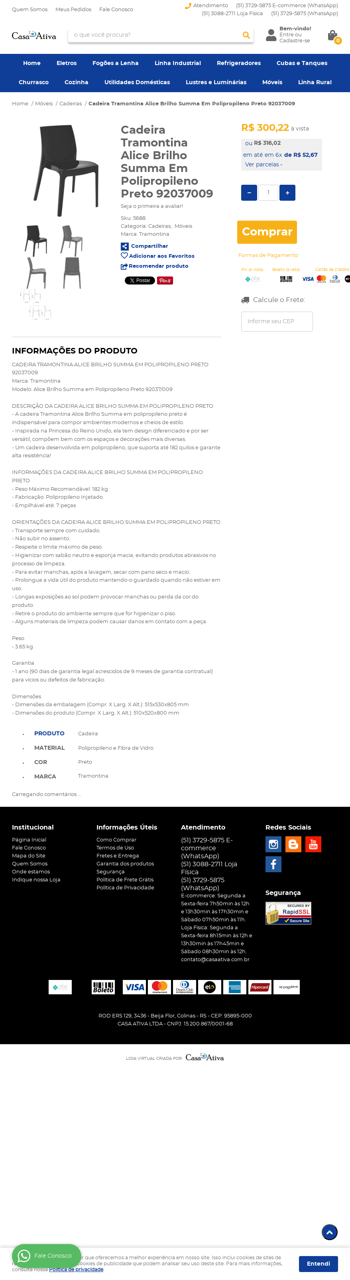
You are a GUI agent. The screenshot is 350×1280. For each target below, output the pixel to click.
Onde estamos (31, 872)
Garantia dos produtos (125, 864)
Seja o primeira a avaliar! (152, 206)
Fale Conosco (116, 9)
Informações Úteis (126, 827)
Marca (45, 777)
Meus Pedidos (73, 9)
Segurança (110, 872)
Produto (49, 734)
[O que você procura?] (246, 35)
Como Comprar (116, 840)
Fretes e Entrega (117, 856)
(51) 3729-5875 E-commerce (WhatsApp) (287, 5)
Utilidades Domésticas (137, 82)
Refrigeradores (239, 63)
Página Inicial (29, 840)
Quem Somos (29, 9)
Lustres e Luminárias (216, 82)
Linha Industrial (178, 63)
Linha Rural (315, 82)
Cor (40, 762)
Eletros (67, 63)
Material (49, 748)
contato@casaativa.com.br (215, 959)
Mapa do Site (28, 856)
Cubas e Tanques (302, 63)
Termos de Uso (115, 848)
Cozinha (76, 82)
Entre (286, 35)
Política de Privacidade (125, 888)
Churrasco (34, 82)
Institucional (33, 827)
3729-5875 (304, 13)
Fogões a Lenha (115, 63)
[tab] (49, 733)
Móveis (272, 82)
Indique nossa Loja (36, 880)
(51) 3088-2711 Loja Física (232, 13)
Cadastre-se (294, 40)
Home (32, 63)
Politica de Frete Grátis (124, 880)
